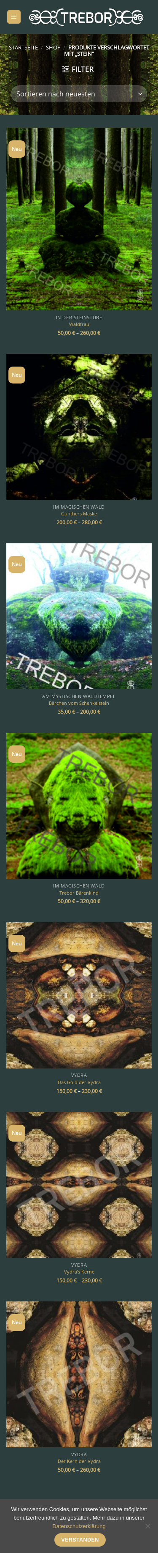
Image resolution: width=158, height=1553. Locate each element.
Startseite (23, 47)
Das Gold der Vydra (79, 1082)
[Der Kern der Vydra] (79, 1374)
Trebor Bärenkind (79, 893)
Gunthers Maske (79, 514)
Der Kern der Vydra (79, 1461)
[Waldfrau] (79, 219)
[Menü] (14, 17)
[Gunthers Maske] (79, 427)
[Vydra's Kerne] (79, 1185)
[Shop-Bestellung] (79, 93)
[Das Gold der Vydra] (79, 995)
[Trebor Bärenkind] (79, 806)
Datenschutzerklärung (78, 1526)
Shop (53, 47)
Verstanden (80, 1540)
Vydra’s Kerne (79, 1272)
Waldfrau (79, 324)
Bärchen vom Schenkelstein (79, 703)
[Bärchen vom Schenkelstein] (79, 616)
